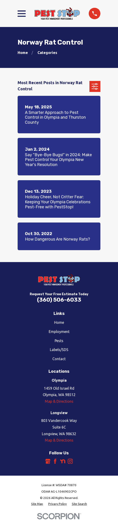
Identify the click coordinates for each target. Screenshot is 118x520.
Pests (59, 341)
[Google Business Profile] (47, 461)
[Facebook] (55, 461)
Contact (59, 359)
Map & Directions (59, 401)
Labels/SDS (59, 350)
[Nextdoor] (62, 461)
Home (59, 322)
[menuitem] (37, 504)
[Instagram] (70, 461)
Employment (59, 332)
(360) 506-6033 (59, 300)
